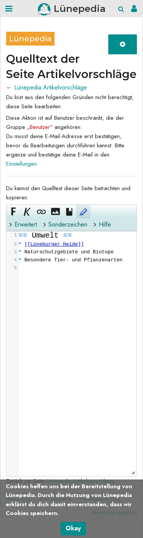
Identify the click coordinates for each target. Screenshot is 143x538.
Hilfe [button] (105, 224)
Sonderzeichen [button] (67, 224)
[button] (13, 211)
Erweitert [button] (25, 224)
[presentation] (77, 252)
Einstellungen (21, 164)
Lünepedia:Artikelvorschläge (50, 87)
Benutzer (40, 127)
